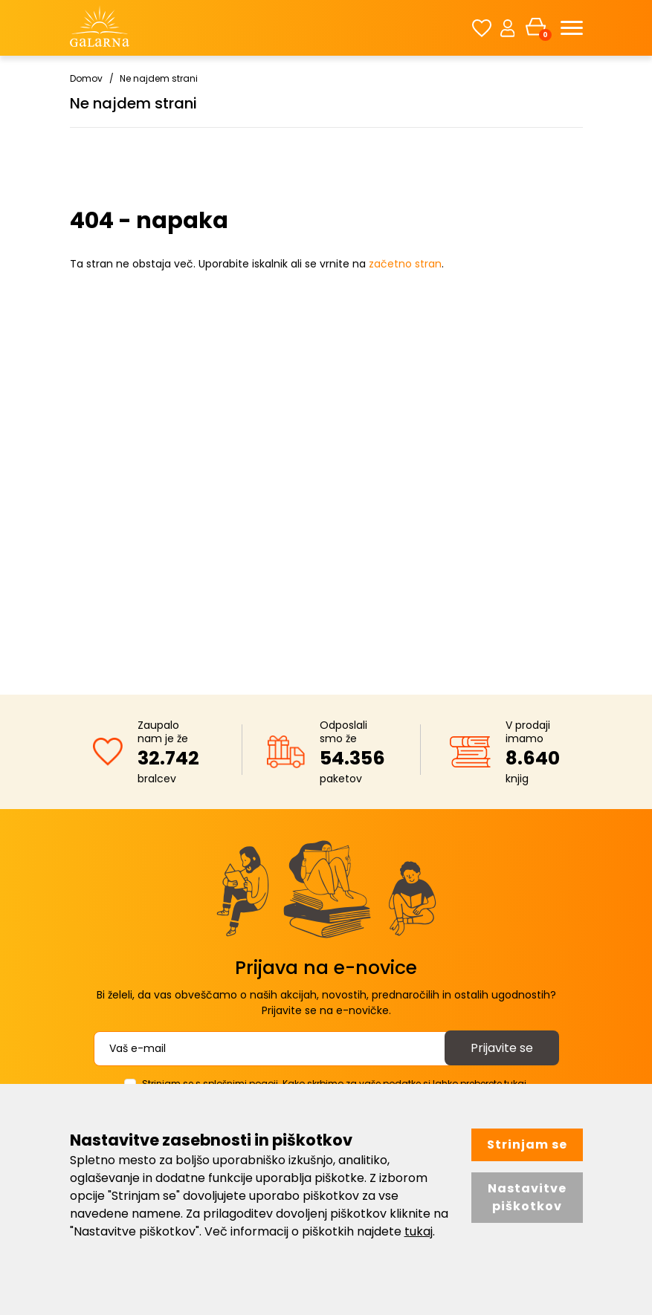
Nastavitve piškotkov (527, 1197)
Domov (86, 78)
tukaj (418, 1231)
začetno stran (405, 263)
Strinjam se (527, 1144)
